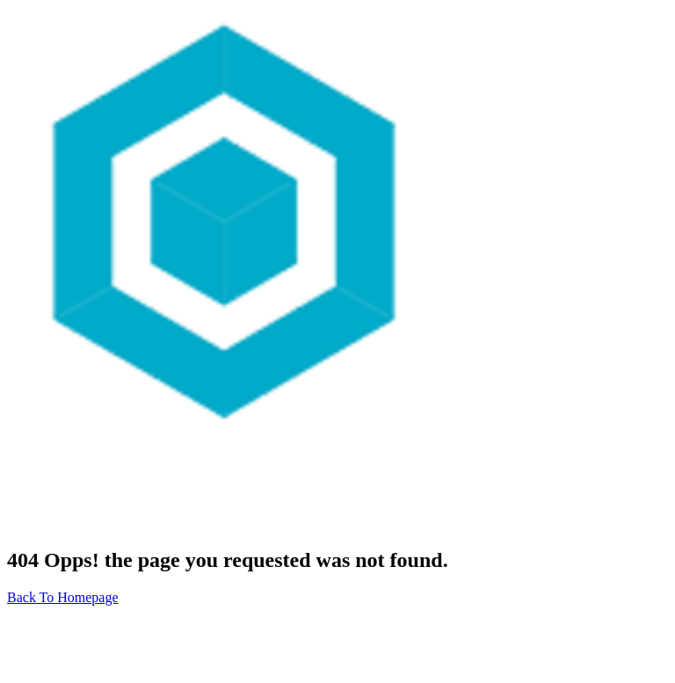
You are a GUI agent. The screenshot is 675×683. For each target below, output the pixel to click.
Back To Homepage (63, 597)
